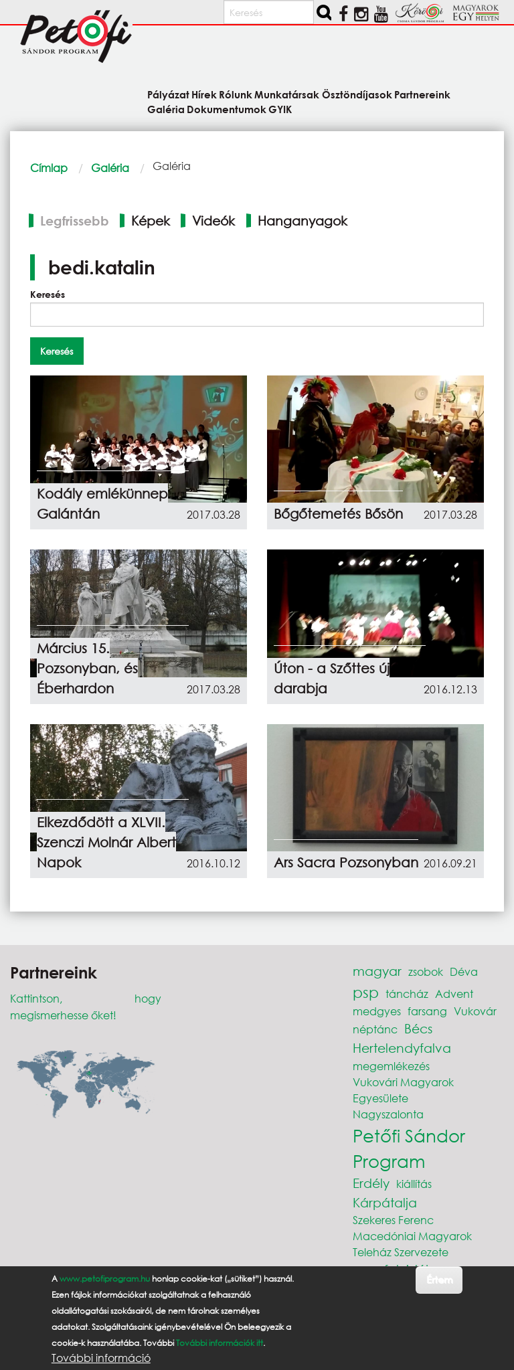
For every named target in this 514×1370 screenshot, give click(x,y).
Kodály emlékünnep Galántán (102, 503)
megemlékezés (391, 1066)
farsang (427, 1011)
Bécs (418, 1028)
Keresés (47, 294)
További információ (101, 1358)
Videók (213, 220)
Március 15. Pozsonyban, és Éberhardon (87, 668)
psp (366, 992)
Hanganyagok (302, 220)
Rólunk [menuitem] (235, 94)
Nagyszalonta (388, 1114)
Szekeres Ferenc (393, 1220)
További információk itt (219, 1343)
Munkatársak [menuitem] (286, 94)
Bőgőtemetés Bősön (338, 513)
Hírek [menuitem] (204, 94)
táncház (407, 994)
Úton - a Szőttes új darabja (332, 678)
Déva (464, 971)
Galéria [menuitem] (166, 108)
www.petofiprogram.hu (105, 1278)
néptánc (375, 1029)
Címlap (49, 168)
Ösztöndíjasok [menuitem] (357, 94)
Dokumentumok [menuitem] (226, 108)
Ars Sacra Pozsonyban (346, 862)
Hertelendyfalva (402, 1047)
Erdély (371, 1183)
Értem (439, 1279)
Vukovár (475, 1011)
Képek (150, 220)
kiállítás (414, 1184)
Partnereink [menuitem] (422, 94)
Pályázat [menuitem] (168, 94)
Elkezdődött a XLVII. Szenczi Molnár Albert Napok (106, 842)
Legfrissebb (74, 220)
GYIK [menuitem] (280, 108)
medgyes (377, 1011)
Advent (454, 994)
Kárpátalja (385, 1202)
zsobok (425, 971)
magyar (377, 970)
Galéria (110, 168)
